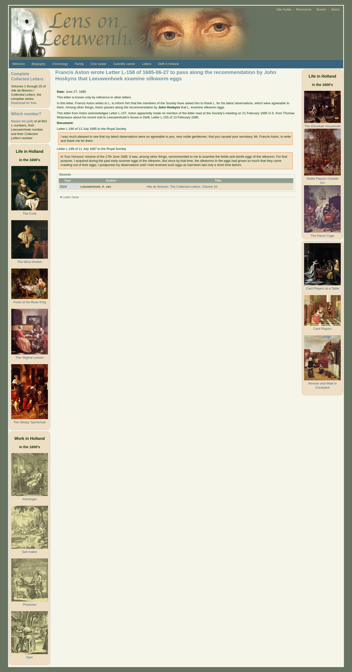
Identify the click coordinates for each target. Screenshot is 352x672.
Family (79, 64)
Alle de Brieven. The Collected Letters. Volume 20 (182, 186)
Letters (146, 64)
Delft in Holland (168, 64)
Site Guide (283, 9)
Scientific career (124, 64)
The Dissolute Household (322, 126)
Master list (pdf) (22, 121)
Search (321, 9)
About (335, 9)
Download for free (23, 103)
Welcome (18, 64)
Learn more (71, 197)
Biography (38, 64)
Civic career (98, 64)
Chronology (60, 64)
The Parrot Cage (322, 236)
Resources (303, 9)
